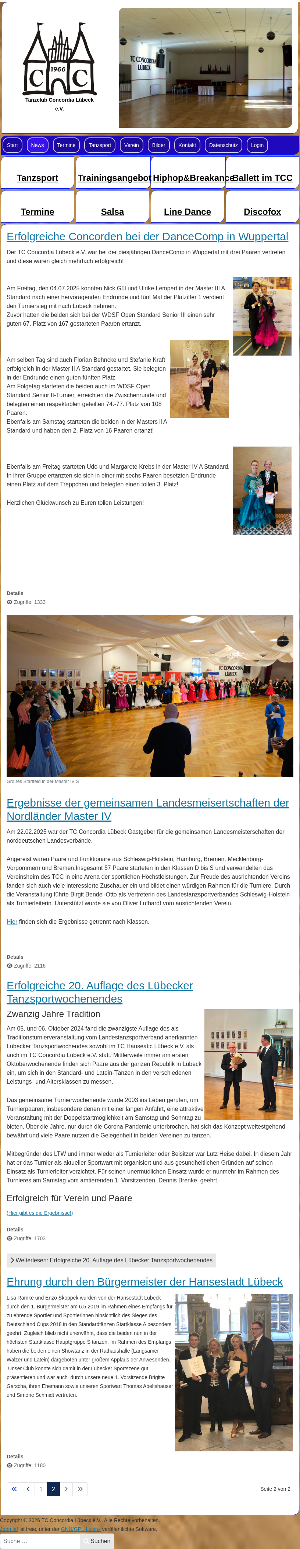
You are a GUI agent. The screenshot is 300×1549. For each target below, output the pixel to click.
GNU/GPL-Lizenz (81, 1529)
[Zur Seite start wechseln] (14, 1489)
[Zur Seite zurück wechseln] (28, 1489)
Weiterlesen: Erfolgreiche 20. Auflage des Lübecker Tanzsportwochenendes (111, 1260)
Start (12, 145)
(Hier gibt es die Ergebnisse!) (40, 1213)
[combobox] (40, 1541)
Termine (66, 145)
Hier (12, 922)
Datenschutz (223, 145)
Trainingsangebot (114, 178)
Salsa (112, 212)
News (37, 145)
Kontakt (187, 145)
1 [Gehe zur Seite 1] (41, 1489)
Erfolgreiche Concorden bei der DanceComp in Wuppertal (148, 236)
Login (257, 145)
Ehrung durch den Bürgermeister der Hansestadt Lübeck (145, 1282)
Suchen (96, 1541)
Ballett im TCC (262, 178)
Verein (131, 145)
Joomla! (9, 1529)
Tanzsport (100, 145)
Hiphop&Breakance (193, 178)
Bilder (158, 145)
